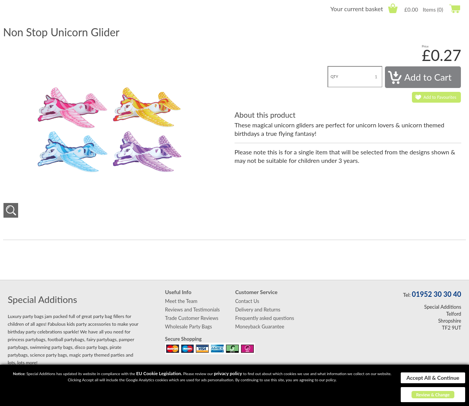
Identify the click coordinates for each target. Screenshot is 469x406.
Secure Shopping (183, 339)
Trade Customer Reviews (191, 318)
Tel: (406, 295)
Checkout (454, 8)
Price (425, 46)
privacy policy (228, 373)
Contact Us (247, 301)
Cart (393, 8)
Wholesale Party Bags (188, 326)
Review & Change (433, 394)
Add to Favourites (439, 97)
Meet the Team (181, 301)
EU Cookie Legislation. (159, 373)
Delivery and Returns (257, 309)
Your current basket (356, 8)
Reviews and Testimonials (192, 309)
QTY (334, 76)
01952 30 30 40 (436, 294)
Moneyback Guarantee (259, 326)
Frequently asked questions (264, 318)
